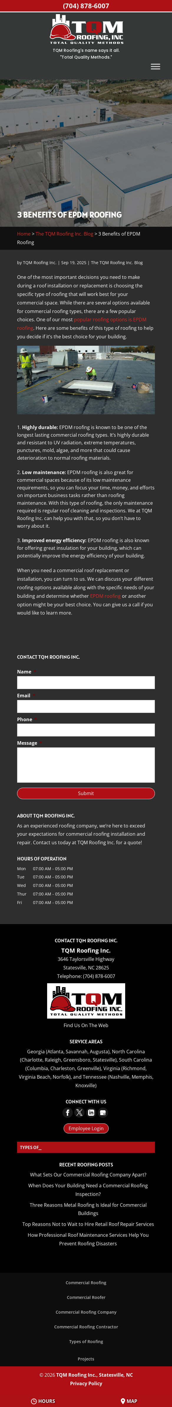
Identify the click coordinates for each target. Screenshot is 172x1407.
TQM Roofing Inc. (40, 262)
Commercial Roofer (86, 1297)
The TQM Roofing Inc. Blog (64, 234)
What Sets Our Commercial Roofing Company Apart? (88, 1174)
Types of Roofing (86, 1341)
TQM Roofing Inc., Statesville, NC (94, 1375)
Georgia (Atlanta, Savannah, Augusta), (69, 1051)
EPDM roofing (105, 596)
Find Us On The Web (86, 1025)
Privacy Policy (86, 1383)
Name (26, 672)
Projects (86, 1359)
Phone (27, 719)
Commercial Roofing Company (86, 1312)
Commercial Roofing (86, 1282)
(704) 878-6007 (86, 5)
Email (26, 696)
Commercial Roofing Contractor (86, 1327)
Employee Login (86, 1128)
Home (24, 234)
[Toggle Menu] (155, 66)
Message (29, 743)
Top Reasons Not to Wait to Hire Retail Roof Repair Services (88, 1224)
